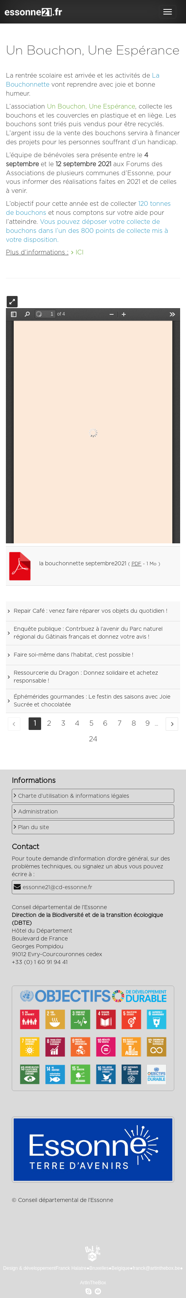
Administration (38, 812)
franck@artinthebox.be (156, 1268)
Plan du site (33, 827)
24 (93, 739)
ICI (79, 252)
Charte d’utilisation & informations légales (73, 796)
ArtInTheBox (93, 1282)
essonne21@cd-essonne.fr (57, 887)
